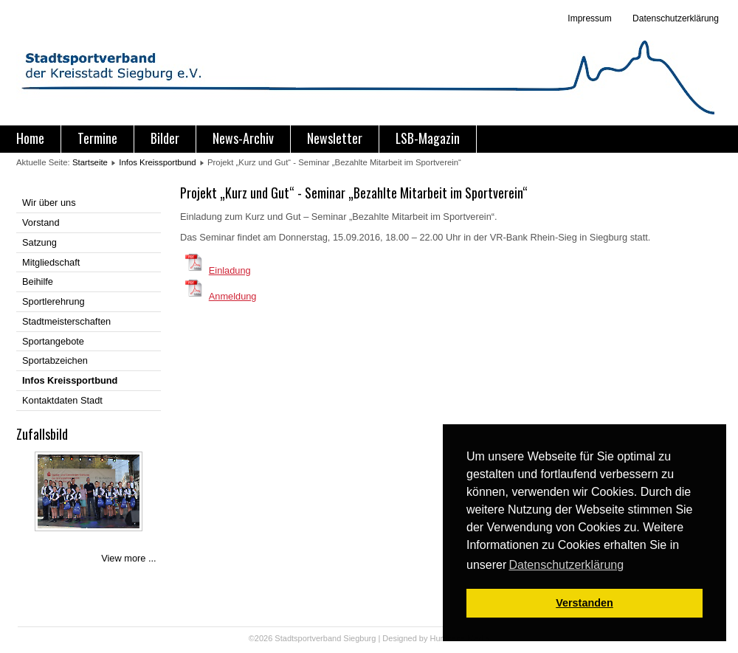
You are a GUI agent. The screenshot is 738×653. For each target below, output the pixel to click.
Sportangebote (53, 341)
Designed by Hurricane (424, 638)
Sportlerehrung (53, 301)
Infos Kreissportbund (157, 162)
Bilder (165, 138)
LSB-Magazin (428, 138)
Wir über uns (49, 202)
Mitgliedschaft (51, 262)
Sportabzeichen (55, 360)
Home (30, 138)
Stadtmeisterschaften (66, 321)
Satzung (39, 242)
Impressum (589, 18)
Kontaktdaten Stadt (62, 400)
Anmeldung (233, 296)
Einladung (230, 270)
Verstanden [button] (584, 603)
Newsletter (334, 138)
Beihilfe (37, 281)
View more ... (128, 558)
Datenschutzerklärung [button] (566, 565)
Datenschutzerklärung (674, 18)
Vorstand (41, 222)
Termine (97, 138)
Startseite (90, 162)
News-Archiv (243, 138)
